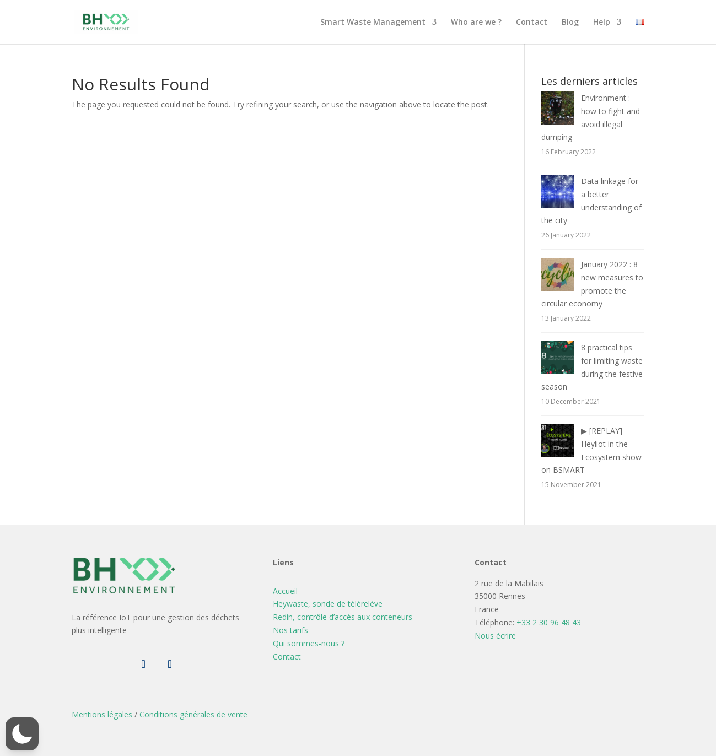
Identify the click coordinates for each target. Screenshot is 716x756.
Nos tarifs (290, 630)
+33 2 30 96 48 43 (548, 622)
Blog (570, 22)
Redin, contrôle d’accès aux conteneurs (342, 617)
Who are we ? (476, 22)
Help (601, 22)
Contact (531, 22)
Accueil (285, 591)
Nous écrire (495, 635)
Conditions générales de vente (193, 714)
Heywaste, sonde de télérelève (328, 603)
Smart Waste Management (373, 22)
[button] (22, 733)
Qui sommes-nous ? (308, 643)
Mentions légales (102, 714)
